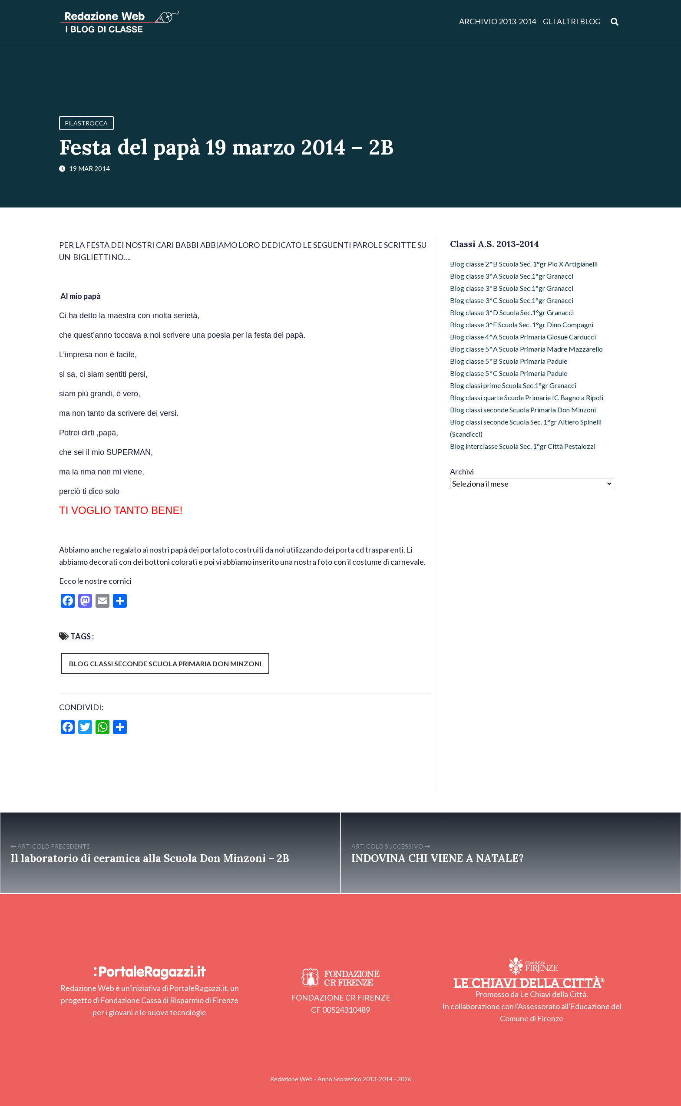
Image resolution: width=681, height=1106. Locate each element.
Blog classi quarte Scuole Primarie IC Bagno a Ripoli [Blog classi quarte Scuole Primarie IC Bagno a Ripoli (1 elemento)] (526, 397)
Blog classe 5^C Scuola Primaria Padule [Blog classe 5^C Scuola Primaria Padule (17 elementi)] (508, 373)
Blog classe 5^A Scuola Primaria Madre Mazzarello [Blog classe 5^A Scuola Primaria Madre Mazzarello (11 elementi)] (526, 349)
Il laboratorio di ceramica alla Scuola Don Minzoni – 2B (150, 858)
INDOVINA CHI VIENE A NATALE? (437, 858)
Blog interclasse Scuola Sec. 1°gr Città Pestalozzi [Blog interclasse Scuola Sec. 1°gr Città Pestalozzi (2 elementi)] (522, 446)
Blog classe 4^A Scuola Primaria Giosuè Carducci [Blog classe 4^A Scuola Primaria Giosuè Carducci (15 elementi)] (523, 336)
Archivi (462, 471)
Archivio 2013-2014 (497, 21)
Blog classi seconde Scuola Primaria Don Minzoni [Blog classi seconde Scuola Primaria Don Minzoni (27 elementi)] (523, 409)
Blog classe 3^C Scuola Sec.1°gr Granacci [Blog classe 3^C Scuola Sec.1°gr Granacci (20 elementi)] (511, 300)
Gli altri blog (572, 21)
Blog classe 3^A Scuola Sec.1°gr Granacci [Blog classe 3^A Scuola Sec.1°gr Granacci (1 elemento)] (511, 276)
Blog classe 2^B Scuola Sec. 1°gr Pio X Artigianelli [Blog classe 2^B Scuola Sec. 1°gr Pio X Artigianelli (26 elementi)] (524, 264)
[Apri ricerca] (615, 21)
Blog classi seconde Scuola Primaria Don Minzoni (165, 663)
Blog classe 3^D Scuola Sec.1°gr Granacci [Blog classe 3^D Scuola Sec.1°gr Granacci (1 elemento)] (512, 312)
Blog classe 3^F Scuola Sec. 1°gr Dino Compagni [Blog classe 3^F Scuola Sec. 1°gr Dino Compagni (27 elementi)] (521, 324)
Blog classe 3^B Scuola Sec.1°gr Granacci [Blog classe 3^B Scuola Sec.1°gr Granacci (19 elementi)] (511, 288)
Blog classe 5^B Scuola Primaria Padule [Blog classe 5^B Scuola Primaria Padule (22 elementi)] (508, 361)
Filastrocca (86, 123)
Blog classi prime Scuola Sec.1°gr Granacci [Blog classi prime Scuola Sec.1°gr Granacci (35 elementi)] (513, 385)
